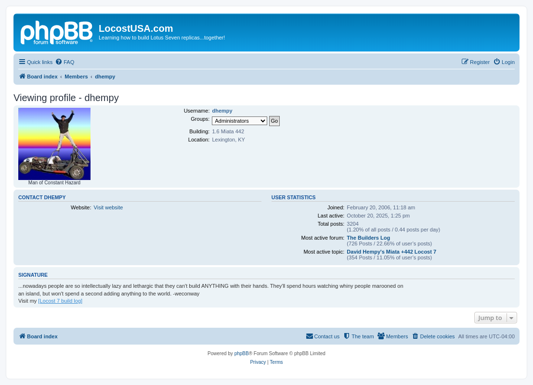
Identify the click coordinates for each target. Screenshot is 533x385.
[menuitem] (64, 62)
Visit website (108, 207)
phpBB (241, 353)
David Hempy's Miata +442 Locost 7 (391, 252)
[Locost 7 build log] (60, 301)
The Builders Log (368, 238)
